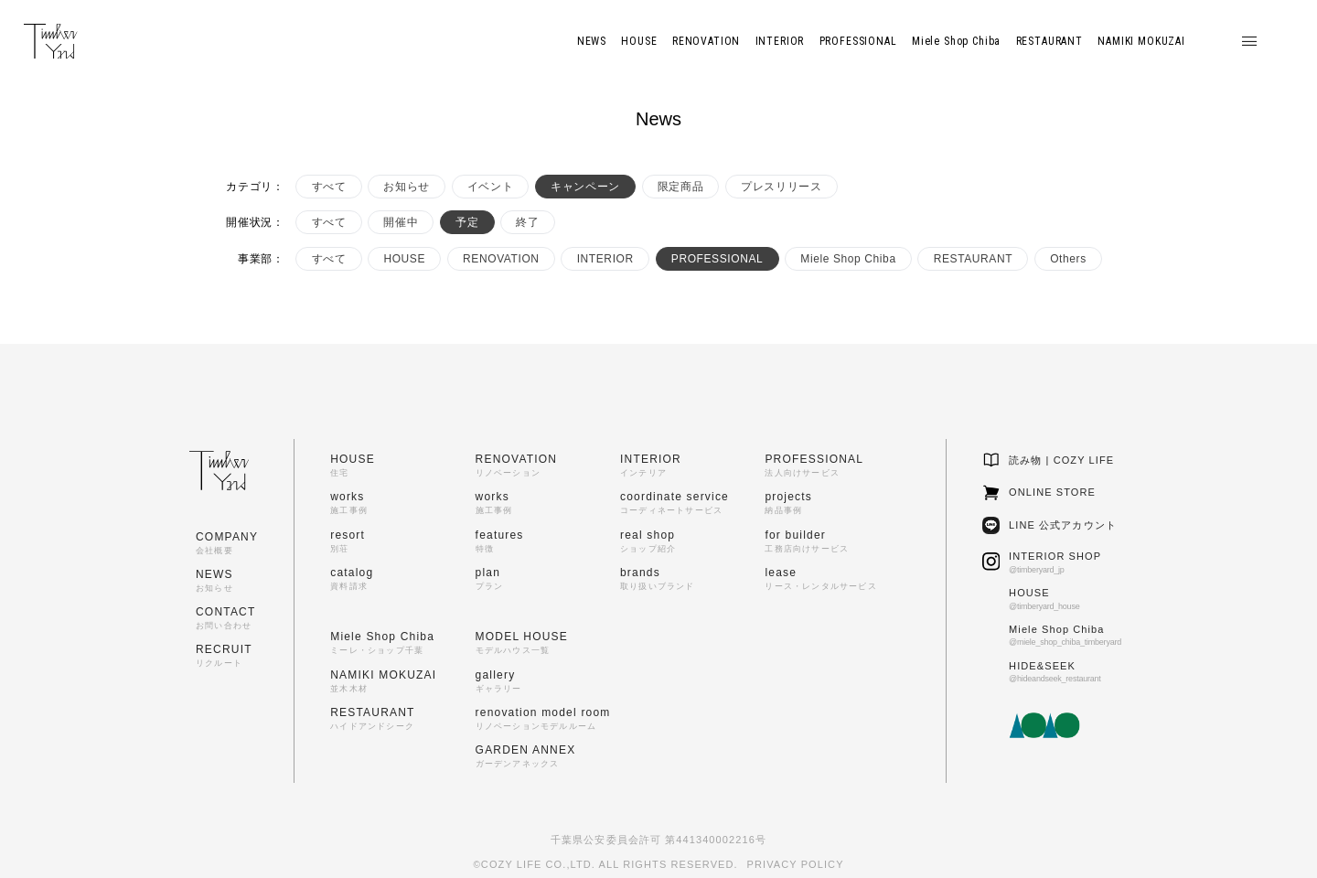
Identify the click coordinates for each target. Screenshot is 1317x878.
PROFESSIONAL (717, 258)
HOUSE (404, 258)
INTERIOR (605, 258)
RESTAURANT (973, 258)
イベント (490, 186)
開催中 (400, 222)
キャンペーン (585, 186)
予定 (466, 222)
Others (1068, 258)
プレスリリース (781, 186)
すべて (329, 186)
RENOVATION (501, 258)
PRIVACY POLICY (795, 864)
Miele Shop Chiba (847, 258)
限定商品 (680, 186)
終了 (527, 222)
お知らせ (406, 186)
